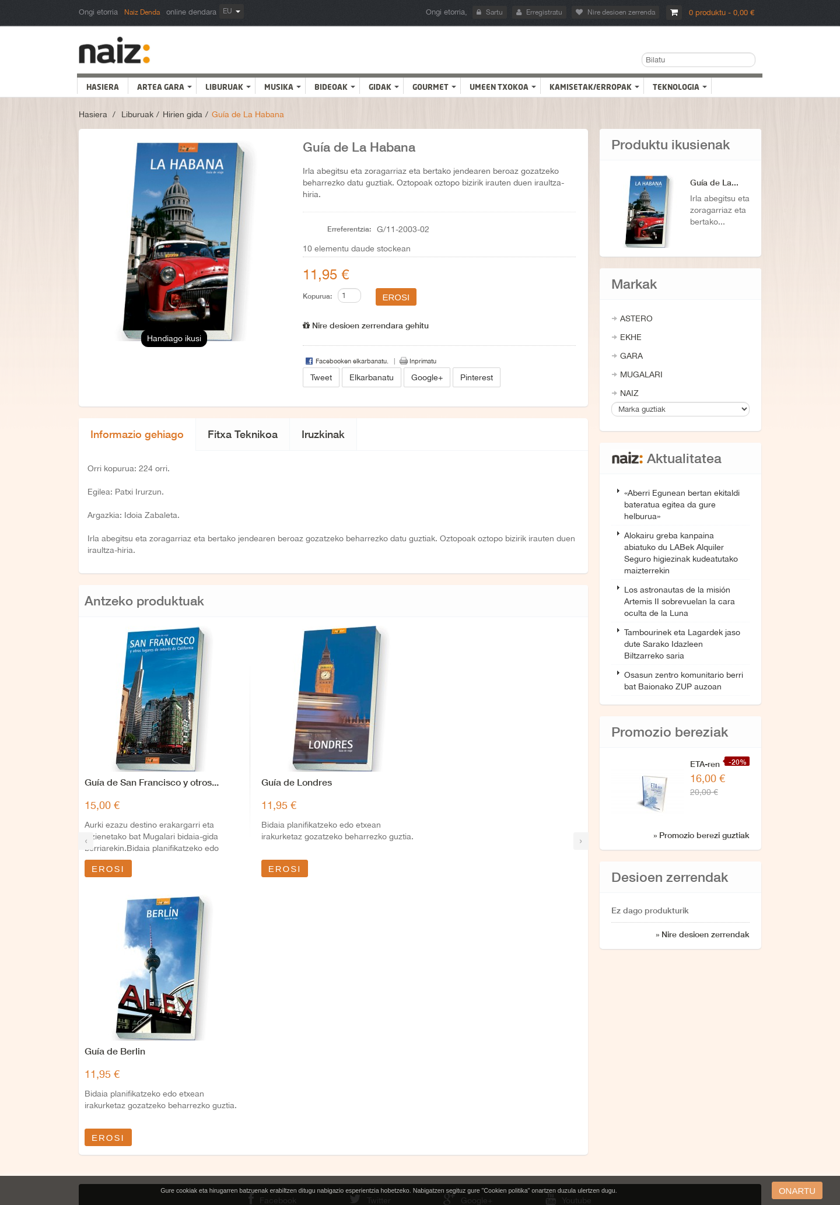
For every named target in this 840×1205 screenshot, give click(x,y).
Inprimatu (423, 361)
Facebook (268, 987)
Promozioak (438, 1080)
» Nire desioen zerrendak (703, 934)
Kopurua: (317, 296)
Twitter (368, 987)
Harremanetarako (446, 1043)
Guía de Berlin (462, 781)
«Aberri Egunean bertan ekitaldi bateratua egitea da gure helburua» (682, 504)
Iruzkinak (323, 434)
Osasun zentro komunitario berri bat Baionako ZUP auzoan (683, 680)
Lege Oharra (273, 1061)
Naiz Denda (142, 12)
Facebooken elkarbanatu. (352, 361)
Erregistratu (539, 12)
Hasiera (93, 114)
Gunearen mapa (444, 1098)
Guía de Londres (293, 781)
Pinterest (476, 377)
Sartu (490, 12)
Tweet (321, 377)
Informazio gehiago (137, 434)
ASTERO (636, 318)
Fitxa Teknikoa (243, 434)
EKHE (631, 337)
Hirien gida (182, 114)
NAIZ (629, 393)
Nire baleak (105, 1080)
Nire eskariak (107, 1098)
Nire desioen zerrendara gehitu (366, 325)
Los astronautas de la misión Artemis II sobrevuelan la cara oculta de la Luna (679, 601)
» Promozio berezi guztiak (701, 835)
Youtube (573, 987)
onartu (797, 1191)
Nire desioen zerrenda (615, 12)
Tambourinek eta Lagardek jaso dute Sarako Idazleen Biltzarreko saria (682, 644)
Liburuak (137, 114)
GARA (631, 355)
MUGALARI (641, 374)
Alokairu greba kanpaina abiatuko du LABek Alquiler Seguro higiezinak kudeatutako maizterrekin (681, 553)
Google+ (427, 377)
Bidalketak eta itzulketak (291, 1043)
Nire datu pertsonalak (121, 1061)
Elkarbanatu (371, 377)
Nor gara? (269, 1080)
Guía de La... (714, 182)
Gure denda (438, 1061)
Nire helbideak (110, 1043)
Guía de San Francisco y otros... (152, 781)
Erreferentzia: (349, 229)
